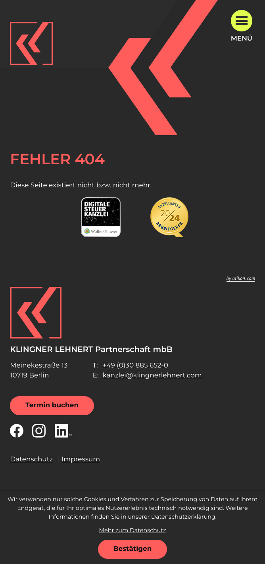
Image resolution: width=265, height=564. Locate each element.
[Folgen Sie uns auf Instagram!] (39, 431)
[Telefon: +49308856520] (135, 366)
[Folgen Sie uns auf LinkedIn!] (63, 431)
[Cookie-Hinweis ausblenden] (132, 549)
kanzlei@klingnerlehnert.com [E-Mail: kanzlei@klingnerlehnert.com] (152, 375)
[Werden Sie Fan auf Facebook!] (16, 431)
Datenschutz (31, 459)
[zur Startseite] (31, 43)
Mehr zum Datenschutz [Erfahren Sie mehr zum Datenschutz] (132, 530)
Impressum (80, 459)
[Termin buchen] (52, 405)
